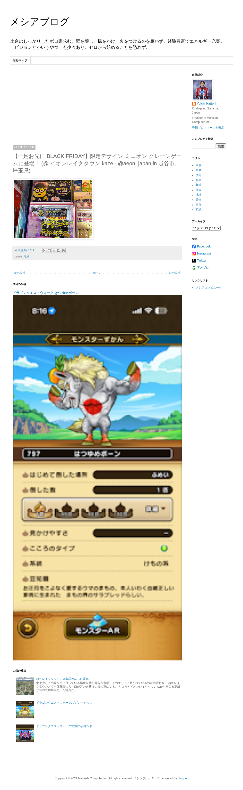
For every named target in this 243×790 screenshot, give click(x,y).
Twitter (201, 260)
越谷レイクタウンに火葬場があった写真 (62, 679)
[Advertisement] (97, 109)
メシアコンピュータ (209, 287)
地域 (26, 256)
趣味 (198, 185)
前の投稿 (175, 273)
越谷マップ (20, 60)
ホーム (97, 273)
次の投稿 (20, 273)
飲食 (198, 165)
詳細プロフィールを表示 (208, 127)
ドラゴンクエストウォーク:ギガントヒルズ (64, 702)
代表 (198, 190)
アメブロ (203, 267)
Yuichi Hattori (206, 103)
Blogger (183, 778)
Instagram (204, 253)
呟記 (198, 209)
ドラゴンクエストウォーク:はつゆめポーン (45, 293)
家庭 (198, 170)
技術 (198, 175)
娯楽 (198, 180)
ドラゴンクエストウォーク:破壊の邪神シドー (65, 726)
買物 (198, 199)
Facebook (204, 246)
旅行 (198, 204)
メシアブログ (39, 21)
